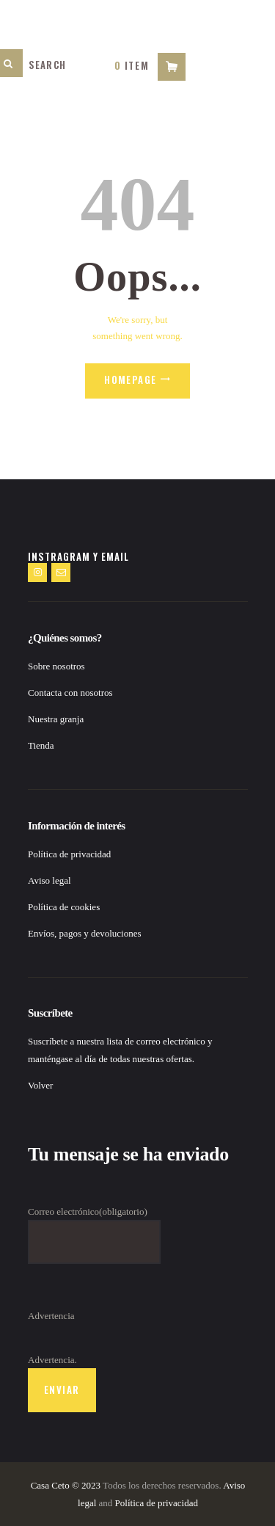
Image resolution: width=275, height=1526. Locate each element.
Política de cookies (64, 906)
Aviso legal (49, 880)
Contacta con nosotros (70, 692)
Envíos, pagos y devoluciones (85, 933)
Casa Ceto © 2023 (65, 1485)
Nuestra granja (56, 718)
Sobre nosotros (56, 666)
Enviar (61, 1389)
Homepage (130, 379)
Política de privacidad (69, 854)
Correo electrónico (87, 1211)
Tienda (41, 745)
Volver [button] (40, 1085)
